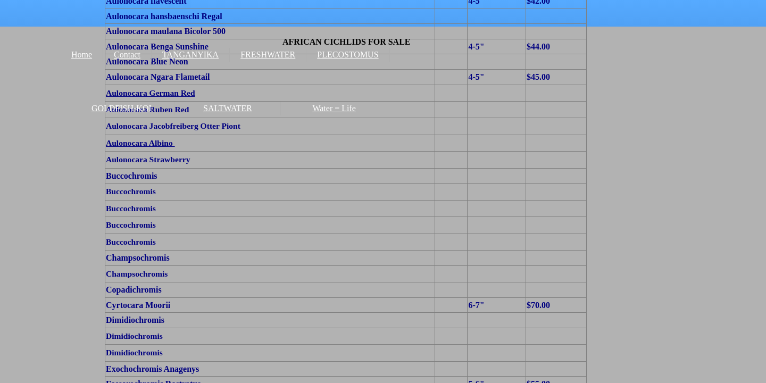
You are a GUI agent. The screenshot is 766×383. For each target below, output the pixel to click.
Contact (127, 54)
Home (81, 54)
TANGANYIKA (190, 54)
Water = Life (333, 108)
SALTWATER (227, 108)
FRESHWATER (267, 54)
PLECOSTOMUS (347, 54)
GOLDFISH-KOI (121, 108)
